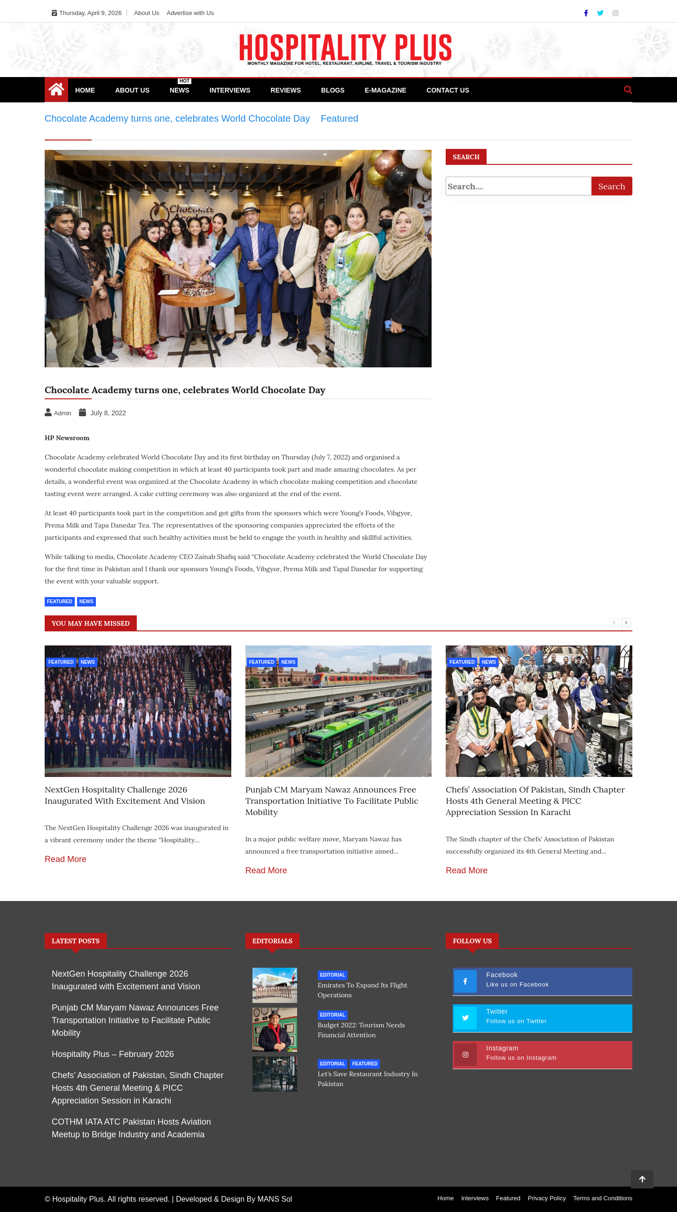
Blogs (333, 90)
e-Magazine (386, 90)
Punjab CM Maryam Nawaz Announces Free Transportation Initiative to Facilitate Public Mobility (331, 800)
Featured (59, 601)
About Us (146, 12)
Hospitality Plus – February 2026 (113, 1054)
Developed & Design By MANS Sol (234, 1199)
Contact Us (447, 90)
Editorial (333, 975)
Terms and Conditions (602, 1198)
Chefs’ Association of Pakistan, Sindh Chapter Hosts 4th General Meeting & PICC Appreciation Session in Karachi (535, 800)
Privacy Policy (547, 1198)
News (180, 86)
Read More (66, 859)
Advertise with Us (189, 12)
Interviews (230, 90)
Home (85, 90)
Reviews (286, 90)
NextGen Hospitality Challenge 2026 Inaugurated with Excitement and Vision (125, 795)
